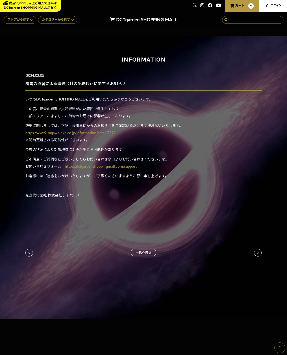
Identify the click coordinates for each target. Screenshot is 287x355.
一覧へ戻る (143, 252)
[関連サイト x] (194, 6)
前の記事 (29, 253)
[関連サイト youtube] (218, 6)
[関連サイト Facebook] (210, 6)
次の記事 (258, 253)
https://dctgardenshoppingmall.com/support (101, 167)
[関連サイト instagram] (202, 6)
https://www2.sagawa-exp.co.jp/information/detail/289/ (70, 133)
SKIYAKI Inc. (263, 334)
